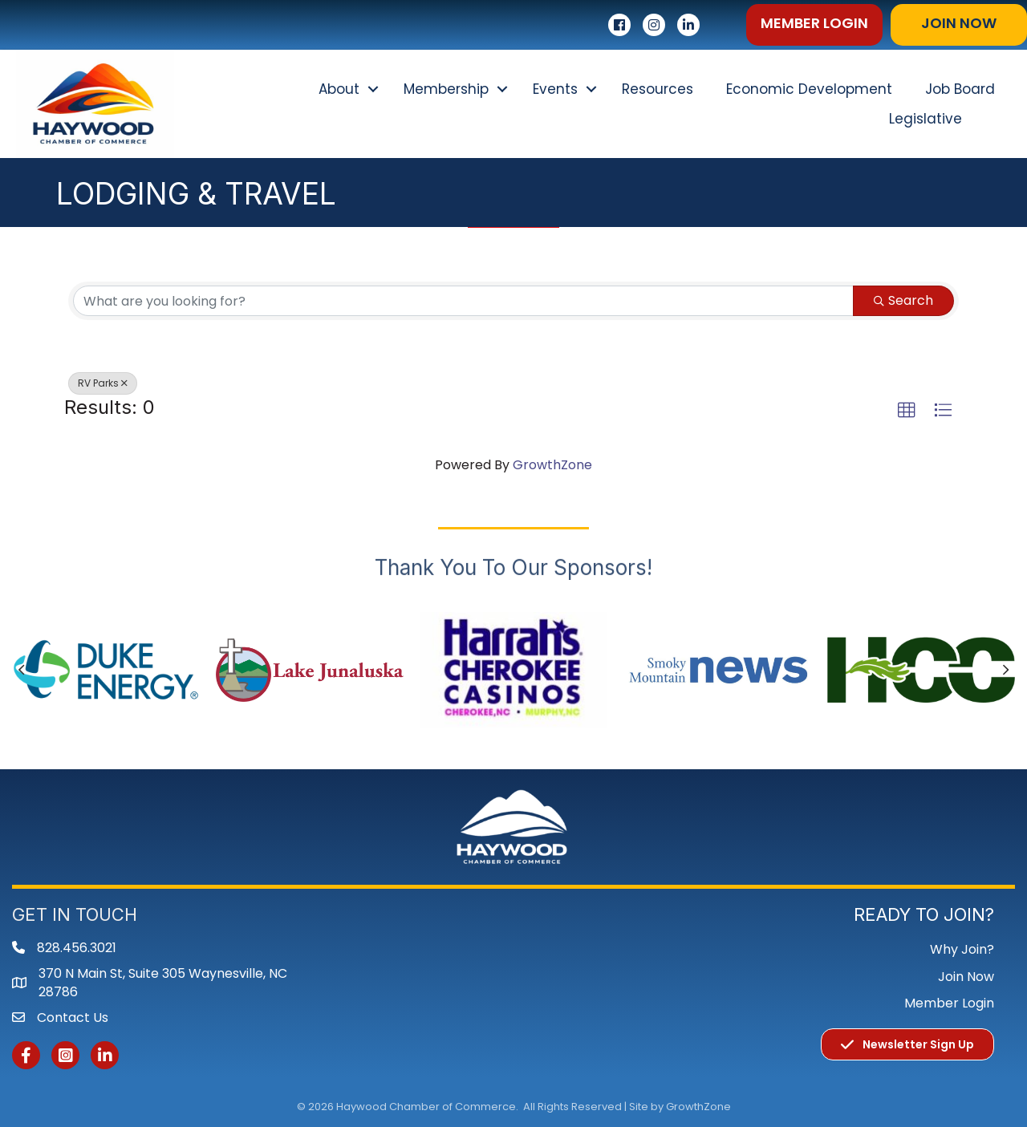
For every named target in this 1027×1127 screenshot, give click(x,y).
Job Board (960, 89)
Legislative (925, 118)
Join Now (966, 976)
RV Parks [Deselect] (103, 383)
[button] (814, 25)
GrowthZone (552, 465)
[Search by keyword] (463, 301)
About (339, 89)
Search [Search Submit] (903, 300)
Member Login (949, 1003)
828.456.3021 (76, 947)
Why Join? (962, 949)
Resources (657, 89)
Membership (446, 89)
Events (555, 89)
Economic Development (809, 89)
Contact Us (72, 1017)
